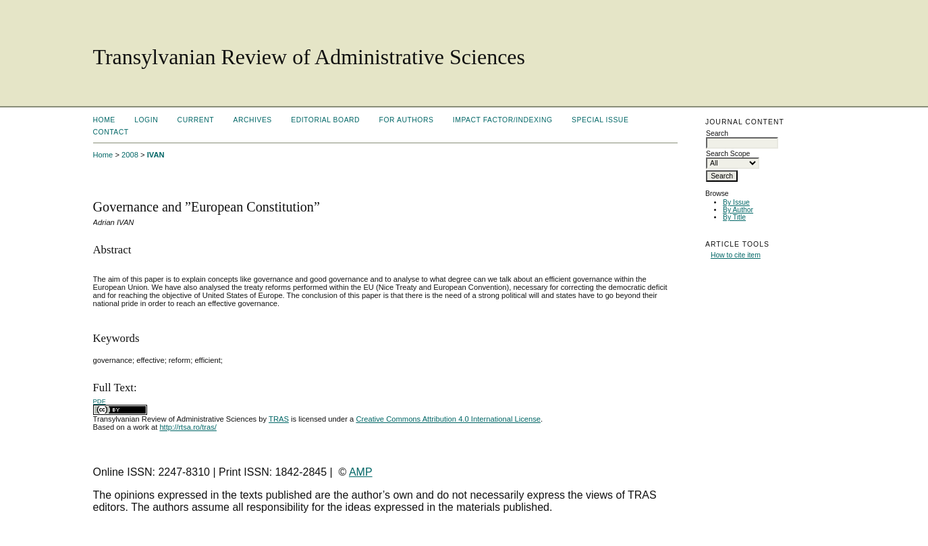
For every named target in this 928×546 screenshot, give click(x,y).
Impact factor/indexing (503, 120)
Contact (111, 132)
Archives (253, 120)
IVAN (156, 155)
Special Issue (600, 120)
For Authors (406, 120)
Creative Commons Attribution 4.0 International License (448, 419)
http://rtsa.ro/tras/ (188, 427)
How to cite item (736, 255)
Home (104, 120)
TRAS (279, 419)
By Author (738, 210)
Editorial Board (325, 120)
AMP (361, 472)
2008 (129, 155)
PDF (99, 401)
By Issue (736, 202)
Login (146, 120)
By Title (734, 217)
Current (196, 120)
